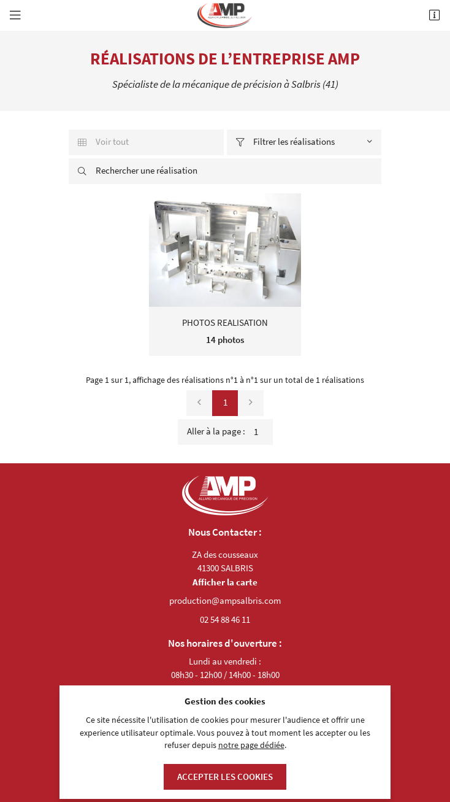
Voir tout (103, 142)
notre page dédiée (251, 745)
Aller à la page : (230, 432)
